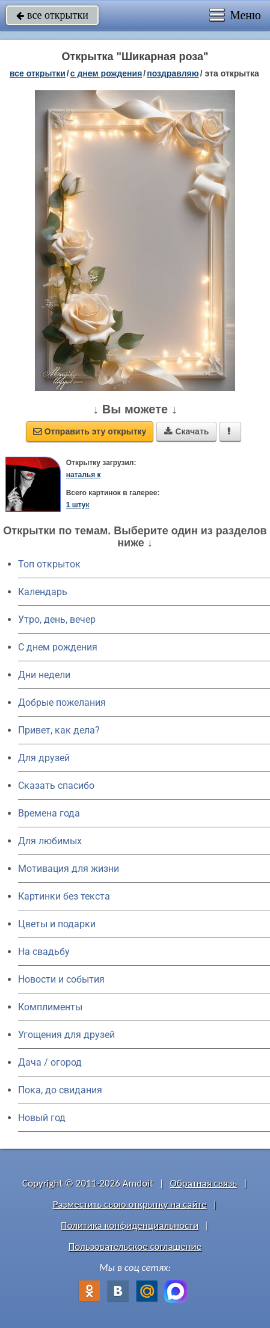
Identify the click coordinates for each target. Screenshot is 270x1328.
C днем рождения (57, 647)
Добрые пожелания (62, 702)
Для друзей (44, 758)
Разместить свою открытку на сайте (130, 1204)
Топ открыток (49, 564)
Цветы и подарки (57, 924)
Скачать (186, 431)
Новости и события (61, 979)
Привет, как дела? (59, 730)
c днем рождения (106, 73)
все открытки (52, 15)
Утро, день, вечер (57, 619)
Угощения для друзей (66, 1034)
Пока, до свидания (60, 1090)
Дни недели (44, 675)
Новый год (42, 1117)
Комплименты (50, 1007)
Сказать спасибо (56, 785)
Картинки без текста (64, 896)
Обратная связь (204, 1183)
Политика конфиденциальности (129, 1225)
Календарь (42, 592)
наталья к (83, 475)
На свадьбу (44, 951)
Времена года (49, 813)
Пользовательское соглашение (135, 1246)
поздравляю (172, 73)
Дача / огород (50, 1062)
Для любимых (50, 841)
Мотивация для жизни (68, 868)
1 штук (78, 505)
